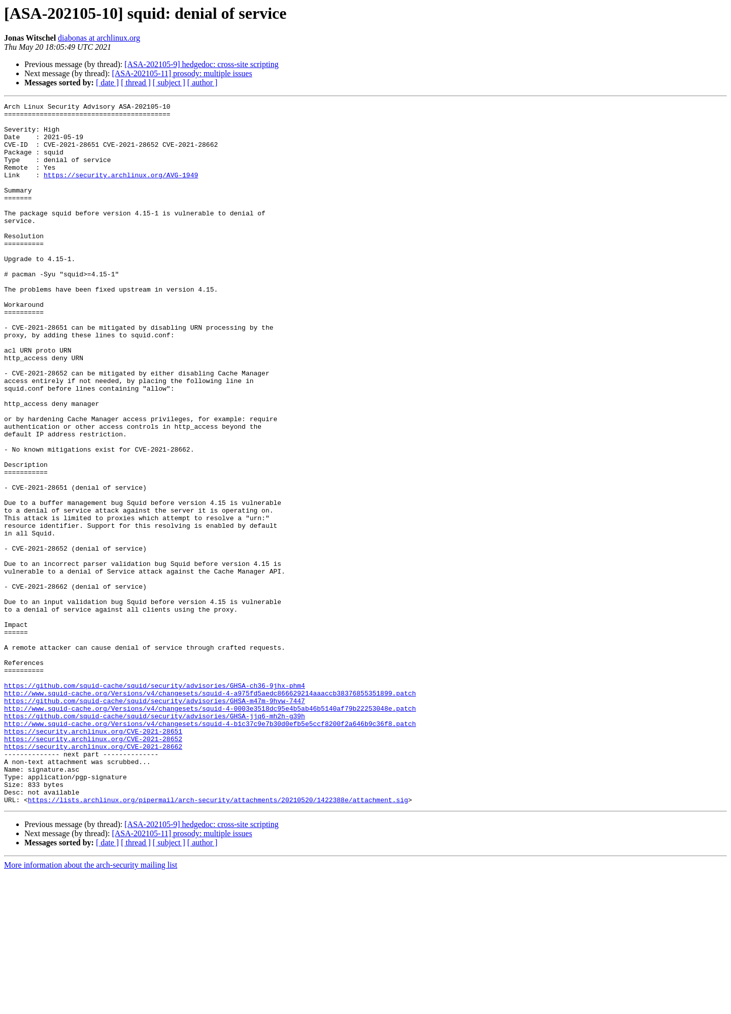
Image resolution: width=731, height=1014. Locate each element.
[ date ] (107, 82)
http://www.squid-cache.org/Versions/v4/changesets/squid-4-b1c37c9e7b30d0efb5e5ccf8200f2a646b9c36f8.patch (210, 848)
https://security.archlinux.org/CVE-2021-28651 (93, 857)
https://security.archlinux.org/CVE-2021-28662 (93, 875)
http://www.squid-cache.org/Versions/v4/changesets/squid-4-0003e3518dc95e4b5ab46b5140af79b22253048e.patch (210, 830)
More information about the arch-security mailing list (90, 1005)
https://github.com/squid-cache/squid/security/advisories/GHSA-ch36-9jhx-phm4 (154, 802)
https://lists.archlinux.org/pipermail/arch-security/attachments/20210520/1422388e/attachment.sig (218, 939)
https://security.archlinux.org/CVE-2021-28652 (93, 866)
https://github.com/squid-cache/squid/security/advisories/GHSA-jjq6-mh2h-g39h (154, 839)
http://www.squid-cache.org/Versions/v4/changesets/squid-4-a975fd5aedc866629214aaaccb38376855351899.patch (210, 811)
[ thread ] (136, 82)
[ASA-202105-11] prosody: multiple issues (182, 73)
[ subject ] (169, 82)
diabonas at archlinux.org (99, 38)
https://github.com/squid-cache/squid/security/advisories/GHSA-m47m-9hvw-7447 (154, 821)
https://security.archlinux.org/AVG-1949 (121, 190)
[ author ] (202, 82)
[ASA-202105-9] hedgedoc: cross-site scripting (201, 64)
